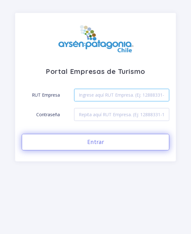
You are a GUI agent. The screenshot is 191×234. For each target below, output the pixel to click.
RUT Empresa (46, 95)
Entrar (95, 142)
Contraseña (48, 114)
